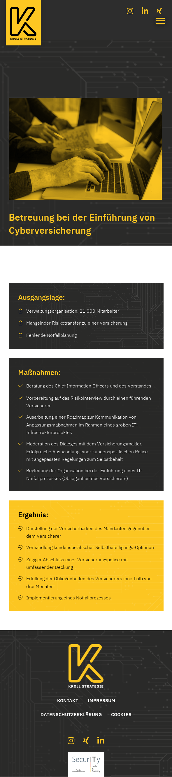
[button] (160, 20)
